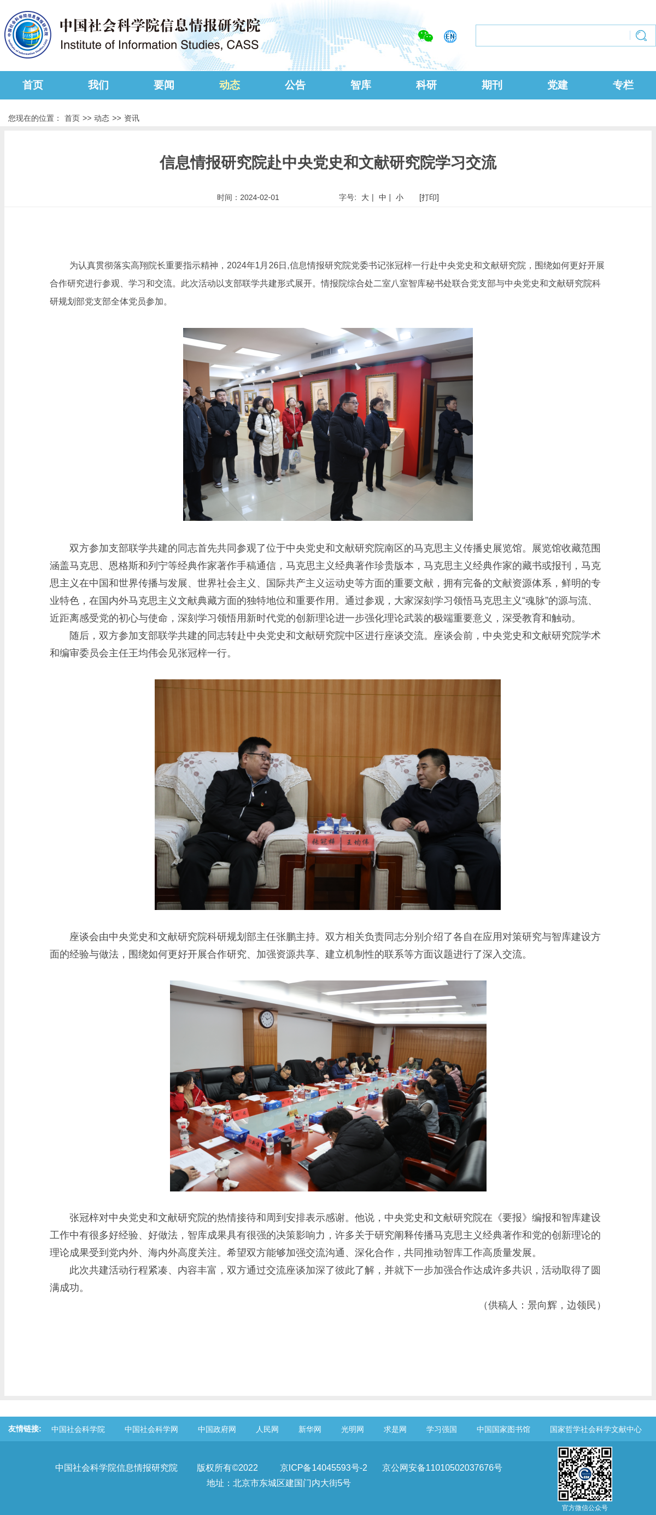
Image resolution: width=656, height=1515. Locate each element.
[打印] (429, 197)
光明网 (352, 1429)
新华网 (309, 1429)
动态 (229, 85)
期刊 (492, 85)
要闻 (164, 85)
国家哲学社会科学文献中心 (596, 1429)
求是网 (395, 1429)
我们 (98, 85)
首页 (32, 85)
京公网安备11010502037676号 (442, 1467)
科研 (426, 85)
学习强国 (441, 1429)
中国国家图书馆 (503, 1429)
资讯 (131, 118)
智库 (360, 85)
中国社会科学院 (78, 1429)
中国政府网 (217, 1429)
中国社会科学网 (151, 1429)
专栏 (623, 85)
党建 (557, 85)
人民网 (267, 1429)
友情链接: (25, 1428)
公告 (295, 85)
